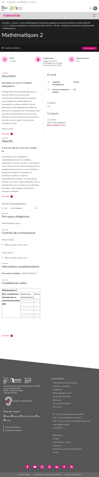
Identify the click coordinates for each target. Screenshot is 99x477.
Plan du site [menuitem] (57, 407)
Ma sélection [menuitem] (57, 390)
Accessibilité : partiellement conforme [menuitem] (48, 474)
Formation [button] (11, 15)
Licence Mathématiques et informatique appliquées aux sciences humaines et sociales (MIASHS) (55, 23)
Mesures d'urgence (12, 427)
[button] (85, 15)
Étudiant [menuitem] (56, 439)
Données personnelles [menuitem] (73, 474)
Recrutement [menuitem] (58, 428)
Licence (15, 23)
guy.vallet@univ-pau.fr (58, 125)
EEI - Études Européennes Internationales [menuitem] (68, 414)
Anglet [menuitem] (7, 416)
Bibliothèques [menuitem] (58, 435)
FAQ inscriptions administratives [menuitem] (65, 383)
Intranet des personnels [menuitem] (62, 396)
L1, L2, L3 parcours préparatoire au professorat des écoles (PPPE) (27, 26)
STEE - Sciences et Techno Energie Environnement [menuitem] (71, 421)
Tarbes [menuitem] (8, 420)
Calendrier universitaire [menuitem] (61, 386)
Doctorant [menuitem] (56, 446)
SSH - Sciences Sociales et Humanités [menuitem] (67, 418)
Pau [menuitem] (38, 416)
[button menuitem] (95, 8)
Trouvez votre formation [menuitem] (62, 403)
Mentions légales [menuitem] (24, 474)
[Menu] (90, 8)
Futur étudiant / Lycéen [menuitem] (62, 442)
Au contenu (11, 2)
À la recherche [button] (22, 2)
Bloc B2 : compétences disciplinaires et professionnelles (74, 26)
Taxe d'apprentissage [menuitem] (61, 424)
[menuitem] (27, 467)
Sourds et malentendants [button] (18, 401)
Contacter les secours (13, 430)
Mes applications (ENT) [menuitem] (62, 393)
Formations (6, 23)
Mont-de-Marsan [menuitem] (28, 416)
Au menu (32, 2)
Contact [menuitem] (56, 452)
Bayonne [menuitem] (16, 416)
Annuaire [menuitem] (57, 400)
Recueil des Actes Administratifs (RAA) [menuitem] (67, 449)
